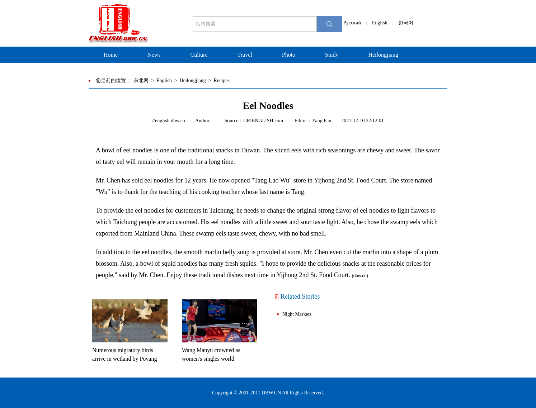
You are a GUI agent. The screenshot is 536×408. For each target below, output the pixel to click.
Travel (245, 55)
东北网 (141, 80)
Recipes (222, 80)
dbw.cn (360, 275)
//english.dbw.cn (168, 120)
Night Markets (296, 314)
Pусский (352, 22)
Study (331, 55)
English (379, 22)
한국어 (405, 22)
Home (111, 55)
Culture (199, 55)
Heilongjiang (383, 55)
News (153, 55)
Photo (288, 55)
